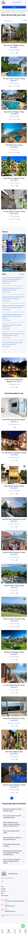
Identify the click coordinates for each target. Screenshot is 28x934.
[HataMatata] (4, 873)
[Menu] (25, 2)
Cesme (17, 216)
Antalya (17, 116)
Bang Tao (17, 384)
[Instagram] (2, 881)
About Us (3, 891)
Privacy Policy (4, 895)
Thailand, (12, 384)
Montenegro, (13, 424)
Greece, (12, 50)
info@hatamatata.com (10, 911)
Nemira (17, 557)
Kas (17, 150)
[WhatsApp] (23, 926)
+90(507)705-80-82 (9, 906)
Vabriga (17, 657)
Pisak (17, 690)
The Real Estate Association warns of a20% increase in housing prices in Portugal (12, 316)
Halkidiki (17, 50)
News (4, 274)
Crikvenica (17, 723)
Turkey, (13, 83)
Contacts (3, 889)
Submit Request (17, 2)
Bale (17, 756)
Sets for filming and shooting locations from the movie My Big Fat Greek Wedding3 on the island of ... (13, 279)
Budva (18, 424)
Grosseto (16, 623)
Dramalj (17, 491)
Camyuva (17, 183)
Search (14, 7)
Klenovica (17, 524)
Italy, (12, 623)
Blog (2, 886)
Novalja (17, 789)
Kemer (17, 83)
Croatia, (12, 457)
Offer (2, 893)
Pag (17, 590)
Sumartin (17, 457)
